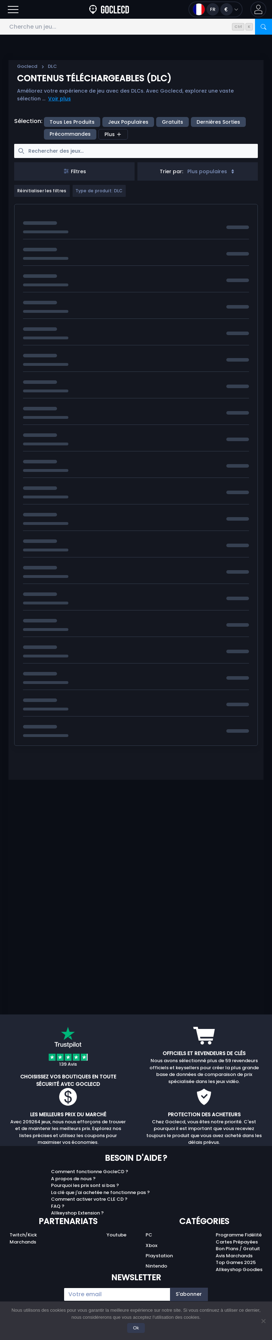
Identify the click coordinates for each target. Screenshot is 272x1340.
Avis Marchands (234, 1255)
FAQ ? (57, 1206)
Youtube (116, 1234)
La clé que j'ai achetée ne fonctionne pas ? (100, 1192)
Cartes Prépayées (237, 1242)
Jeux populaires (128, 121)
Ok (136, 1327)
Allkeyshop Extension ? (77, 1213)
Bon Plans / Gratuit (238, 1248)
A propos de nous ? (73, 1178)
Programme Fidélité (239, 1234)
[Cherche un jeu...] (136, 27)
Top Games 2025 (236, 1262)
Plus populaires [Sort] (211, 171)
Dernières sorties (218, 121)
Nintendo (156, 1266)
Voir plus (59, 98)
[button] (258, 9)
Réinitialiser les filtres (42, 191)
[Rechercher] (263, 27)
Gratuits (172, 121)
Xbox (151, 1245)
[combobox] (197, 171)
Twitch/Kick (23, 1234)
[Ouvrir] (13, 9)
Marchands (23, 1242)
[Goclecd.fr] (109, 9)
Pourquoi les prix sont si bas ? (85, 1185)
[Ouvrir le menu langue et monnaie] (215, 9)
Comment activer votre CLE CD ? (89, 1199)
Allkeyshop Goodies (239, 1269)
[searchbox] (136, 151)
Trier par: (171, 171)
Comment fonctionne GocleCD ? (89, 1171)
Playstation (159, 1255)
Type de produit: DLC (99, 191)
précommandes (70, 133)
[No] (263, 1320)
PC (149, 1234)
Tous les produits (72, 121)
